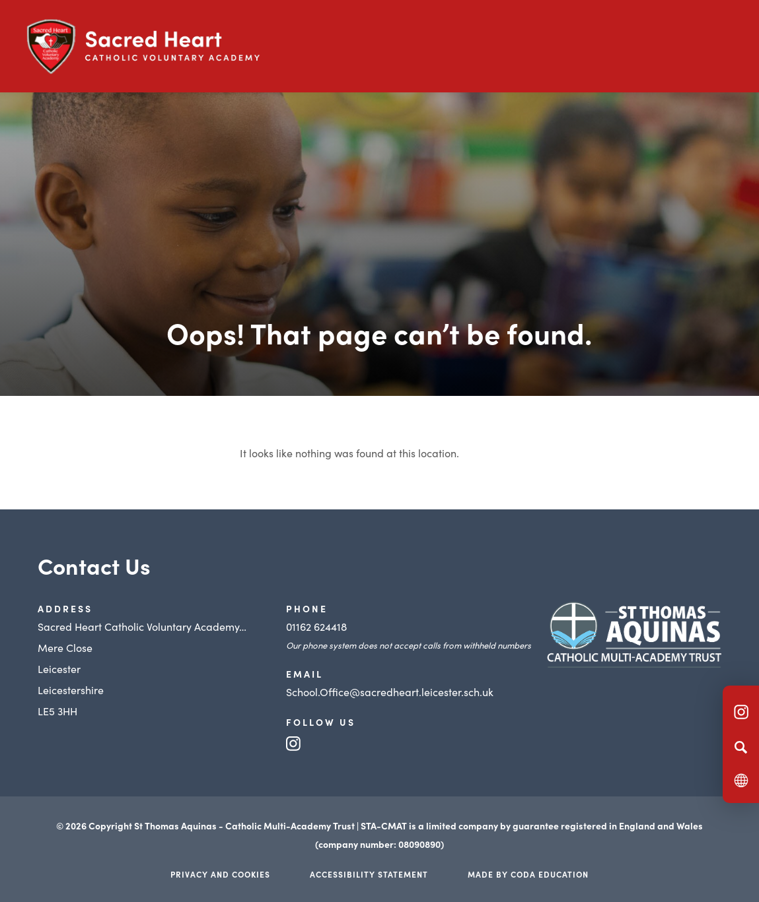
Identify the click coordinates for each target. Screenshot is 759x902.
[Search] (741, 747)
